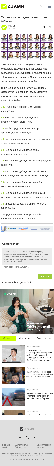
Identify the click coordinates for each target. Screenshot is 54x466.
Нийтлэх (44, 276)
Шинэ (7, 338)
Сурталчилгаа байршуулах (21, 446)
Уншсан (25, 338)
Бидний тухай (6, 446)
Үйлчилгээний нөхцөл (44, 446)
